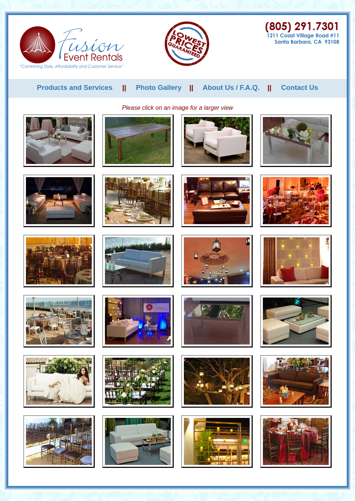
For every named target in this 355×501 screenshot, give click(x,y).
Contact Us (299, 87)
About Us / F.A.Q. (231, 87)
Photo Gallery (158, 87)
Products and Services (74, 87)
